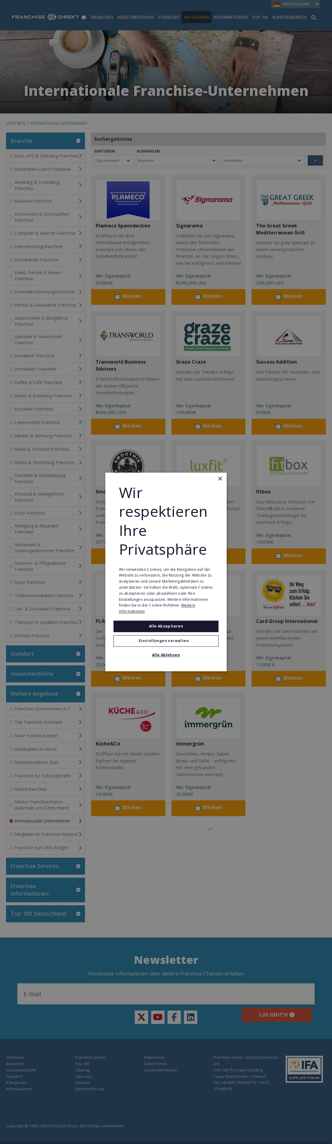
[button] (166, 641)
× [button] (220, 479)
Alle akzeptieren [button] (166, 626)
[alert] (166, 572)
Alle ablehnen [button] (166, 655)
